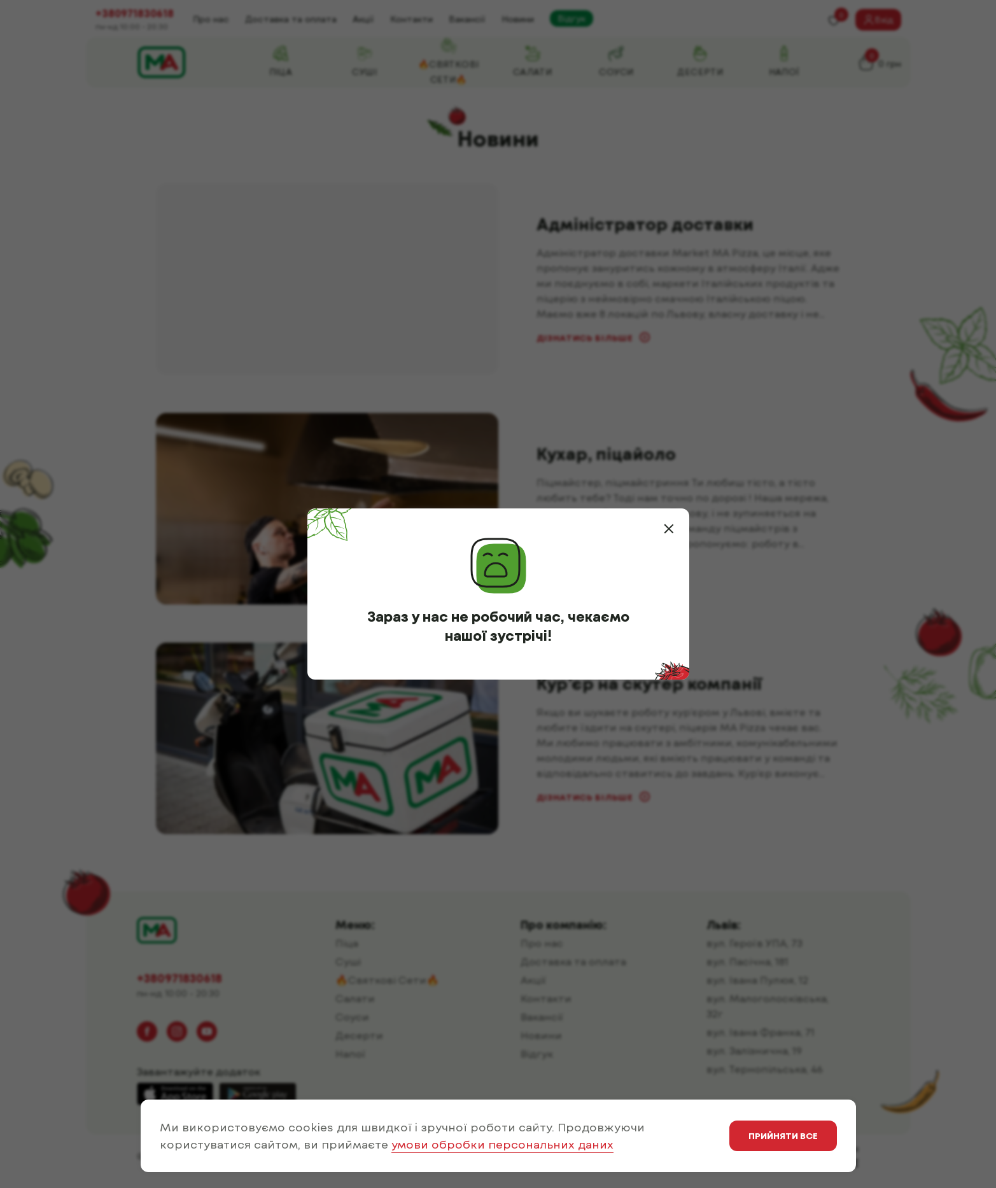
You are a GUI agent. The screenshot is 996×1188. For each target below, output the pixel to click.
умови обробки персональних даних (502, 1144)
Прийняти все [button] (783, 1135)
